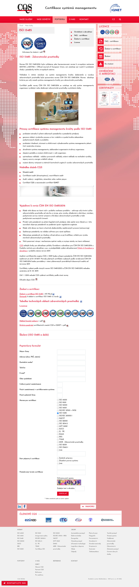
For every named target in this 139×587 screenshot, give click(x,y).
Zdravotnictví (111, 546)
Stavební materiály (95, 543)
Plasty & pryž (93, 533)
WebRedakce (103, 579)
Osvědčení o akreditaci (83, 32)
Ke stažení (109, 64)
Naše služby (29, 25)
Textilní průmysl (112, 533)
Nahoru (88, 507)
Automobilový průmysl (78, 533)
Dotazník (23, 297)
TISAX (37, 546)
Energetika (74, 538)
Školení (107, 56)
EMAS (55, 543)
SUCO (19, 543)
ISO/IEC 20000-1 (40, 538)
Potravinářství (93, 538)
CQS (32, 183)
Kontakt (74, 561)
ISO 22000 (20, 541)
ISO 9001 (38, 533)
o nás (37, 561)
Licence (77, 42)
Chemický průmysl (76, 541)
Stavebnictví (93, 541)
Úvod (21, 25)
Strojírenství (93, 546)
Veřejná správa (111, 536)
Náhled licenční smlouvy (29, 321)
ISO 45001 (20, 533)
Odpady (73, 551)
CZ (113, 19)
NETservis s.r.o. (112, 579)
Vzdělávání (110, 538)
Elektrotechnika (76, 536)
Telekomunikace (94, 551)
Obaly (73, 549)
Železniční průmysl (112, 549)
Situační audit (28, 172)
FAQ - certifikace (80, 35)
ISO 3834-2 (38, 541)
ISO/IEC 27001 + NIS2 (59, 536)
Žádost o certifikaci (81, 39)
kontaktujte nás (14, 583)
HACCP (55, 538)
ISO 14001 (20, 536)
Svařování (92, 549)
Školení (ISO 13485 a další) (34, 335)
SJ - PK (37, 543)
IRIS (18, 546)
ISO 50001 (56, 533)
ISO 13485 (20, 538)
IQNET (56, 183)
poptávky (21, 561)
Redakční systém (93, 579)
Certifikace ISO (40, 549)
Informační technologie (78, 543)
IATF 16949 (56, 541)
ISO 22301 (20, 549)
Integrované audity (41, 536)
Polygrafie (92, 536)
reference (57, 561)
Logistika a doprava (77, 546)
